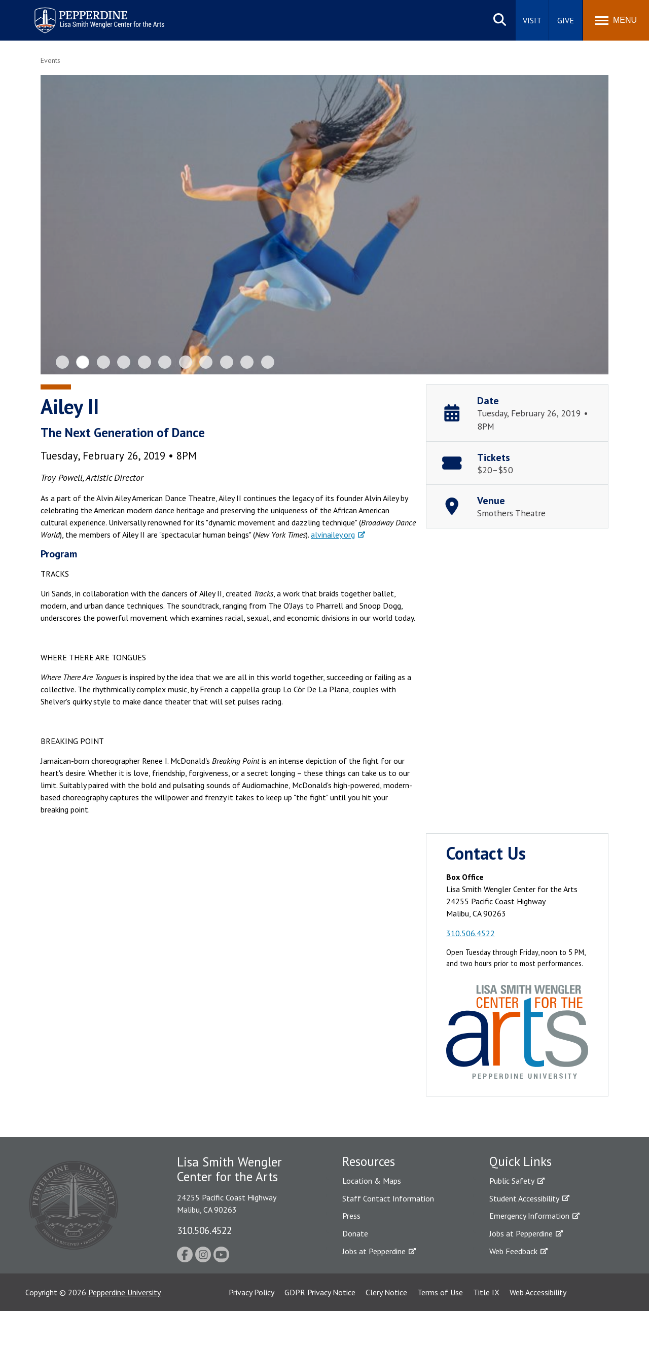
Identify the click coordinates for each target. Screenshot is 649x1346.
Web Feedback (513, 1251)
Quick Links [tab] (520, 1161)
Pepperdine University (124, 1292)
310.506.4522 (470, 933)
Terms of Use (440, 1292)
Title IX (486, 1292)
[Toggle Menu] (616, 20)
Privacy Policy (251, 1292)
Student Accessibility (524, 1198)
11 (267, 362)
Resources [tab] (368, 1161)
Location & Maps (371, 1181)
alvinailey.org (333, 534)
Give (565, 20)
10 (247, 362)
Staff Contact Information (388, 1198)
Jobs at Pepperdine (374, 1251)
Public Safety (511, 1181)
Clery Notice (386, 1292)
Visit (532, 20)
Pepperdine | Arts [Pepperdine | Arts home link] (60, 9)
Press (351, 1216)
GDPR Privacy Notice (319, 1292)
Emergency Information (529, 1216)
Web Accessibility (538, 1292)
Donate (355, 1233)
